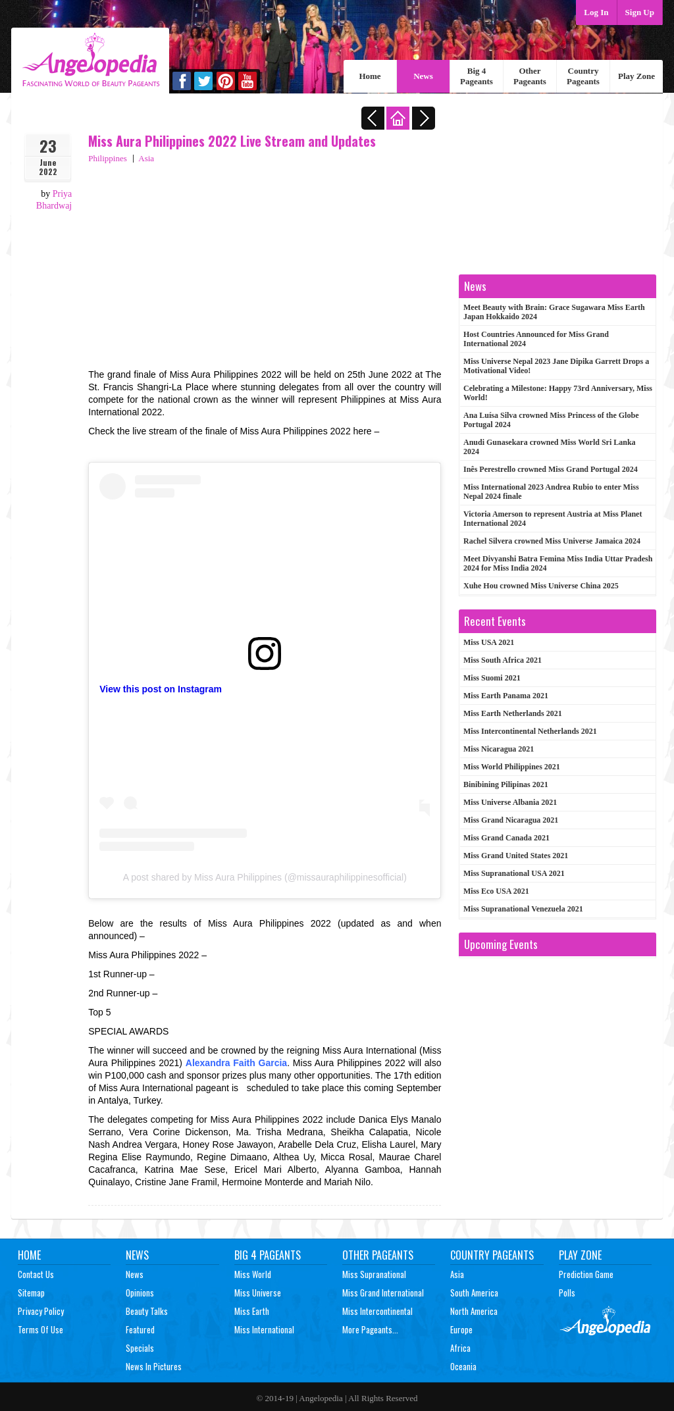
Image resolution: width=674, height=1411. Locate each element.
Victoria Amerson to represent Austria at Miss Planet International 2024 (552, 518)
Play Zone (636, 76)
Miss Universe (257, 1292)
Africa (460, 1347)
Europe (461, 1329)
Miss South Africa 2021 (502, 660)
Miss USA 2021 (488, 642)
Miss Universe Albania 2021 (510, 802)
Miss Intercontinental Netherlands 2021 (530, 731)
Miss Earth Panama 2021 (505, 695)
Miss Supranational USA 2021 (514, 873)
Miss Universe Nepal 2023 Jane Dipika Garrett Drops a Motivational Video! (556, 366)
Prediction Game (586, 1274)
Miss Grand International (383, 1292)
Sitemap (31, 1292)
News (423, 76)
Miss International (264, 1329)
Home (369, 76)
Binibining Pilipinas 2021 (505, 784)
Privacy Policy (41, 1311)
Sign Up (639, 12)
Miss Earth (251, 1311)
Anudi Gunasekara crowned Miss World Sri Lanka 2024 (549, 447)
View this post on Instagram (160, 689)
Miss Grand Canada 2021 (506, 837)
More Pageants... (370, 1329)
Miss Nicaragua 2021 (498, 749)
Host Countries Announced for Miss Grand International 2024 (536, 339)
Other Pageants (529, 76)
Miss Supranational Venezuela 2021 (523, 908)
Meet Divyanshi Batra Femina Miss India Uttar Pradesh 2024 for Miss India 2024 (557, 563)
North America (474, 1311)
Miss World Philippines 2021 (511, 766)
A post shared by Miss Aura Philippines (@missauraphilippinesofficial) (265, 877)
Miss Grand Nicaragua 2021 (510, 820)
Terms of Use (40, 1329)
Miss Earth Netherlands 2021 (512, 713)
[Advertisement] (264, 263)
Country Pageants (583, 76)
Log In (596, 12)
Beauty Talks (147, 1311)
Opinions (140, 1292)
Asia (146, 158)
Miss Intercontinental (377, 1311)
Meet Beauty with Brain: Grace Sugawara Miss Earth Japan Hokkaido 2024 (554, 312)
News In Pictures (154, 1366)
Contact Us (36, 1274)
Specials (140, 1347)
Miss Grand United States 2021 (515, 855)
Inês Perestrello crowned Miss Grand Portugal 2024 (550, 469)
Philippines (107, 158)
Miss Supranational (374, 1274)
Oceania (463, 1366)
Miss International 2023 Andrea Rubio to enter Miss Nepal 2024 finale (551, 491)
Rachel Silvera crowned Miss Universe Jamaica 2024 (551, 541)
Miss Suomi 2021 (492, 677)
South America (474, 1292)
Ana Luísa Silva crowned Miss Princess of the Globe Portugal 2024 (550, 420)
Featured (140, 1329)
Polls (567, 1292)
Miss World (252, 1274)
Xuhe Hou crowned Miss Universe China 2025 (541, 585)
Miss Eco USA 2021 (496, 891)
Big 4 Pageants (476, 76)
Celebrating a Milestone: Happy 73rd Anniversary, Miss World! (557, 393)
